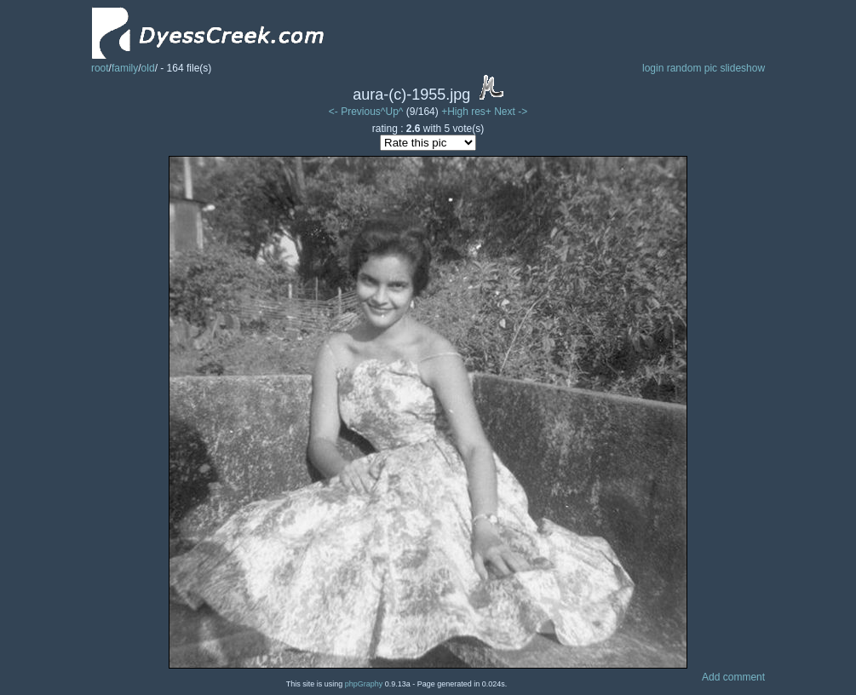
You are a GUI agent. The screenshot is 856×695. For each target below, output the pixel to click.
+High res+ (467, 112)
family (125, 68)
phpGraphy (364, 684)
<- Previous (355, 112)
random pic (692, 68)
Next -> (510, 112)
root (100, 68)
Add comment (733, 677)
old (148, 68)
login (653, 68)
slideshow (742, 68)
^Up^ (392, 112)
